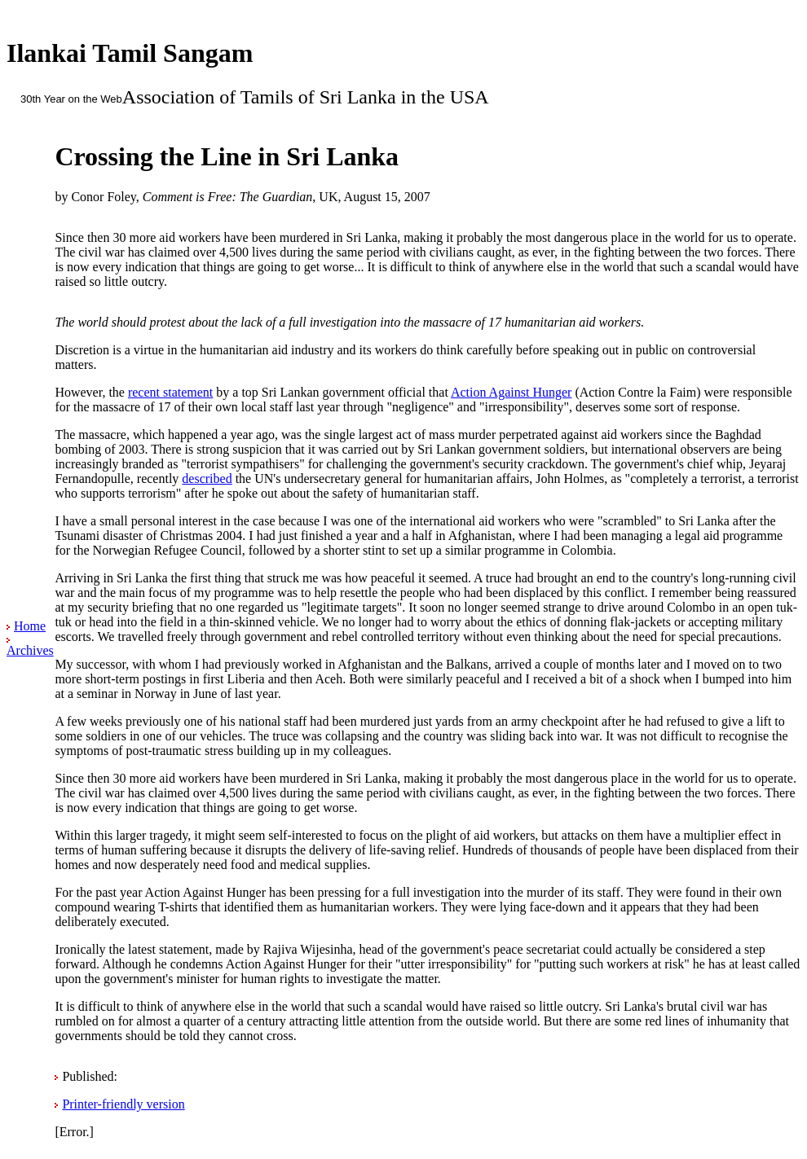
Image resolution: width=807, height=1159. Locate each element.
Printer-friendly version (123, 1104)
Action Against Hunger (511, 392)
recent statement (170, 392)
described (207, 478)
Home (30, 626)
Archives (30, 650)
